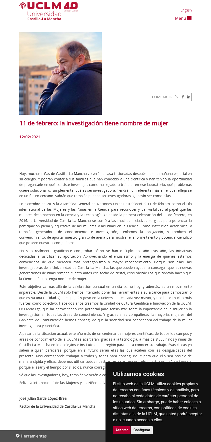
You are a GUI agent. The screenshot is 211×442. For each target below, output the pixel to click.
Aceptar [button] (122, 430)
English (186, 10)
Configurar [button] (142, 430)
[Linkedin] (187, 96)
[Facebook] (181, 96)
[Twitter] (176, 96)
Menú (183, 18)
